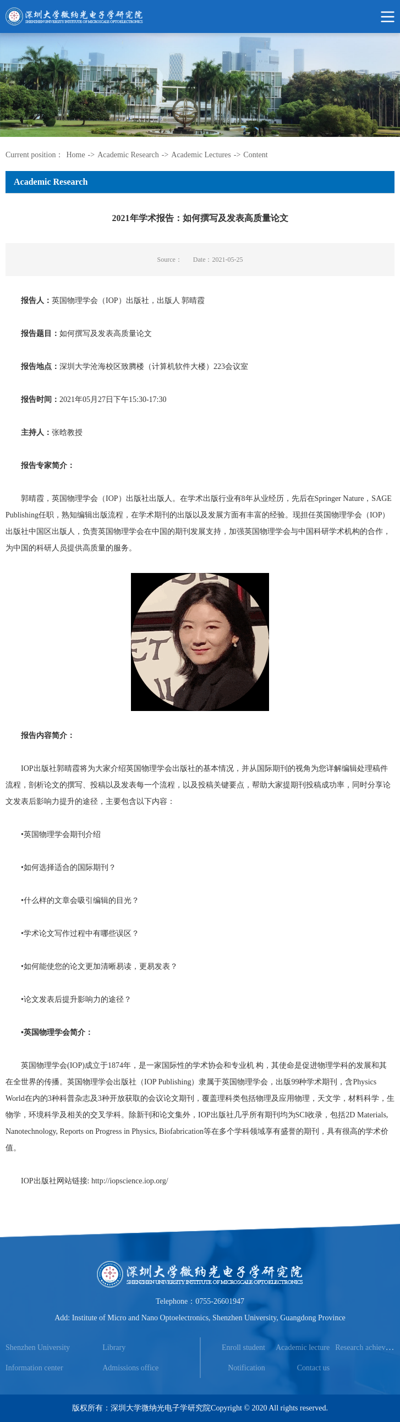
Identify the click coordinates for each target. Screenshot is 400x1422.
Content (255, 155)
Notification (246, 1368)
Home (75, 155)
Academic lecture (303, 1347)
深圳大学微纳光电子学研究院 (161, 1408)
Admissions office (130, 1368)
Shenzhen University (38, 1347)
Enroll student (243, 1347)
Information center (34, 1368)
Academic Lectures (201, 155)
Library (113, 1347)
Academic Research (128, 155)
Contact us (313, 1368)
